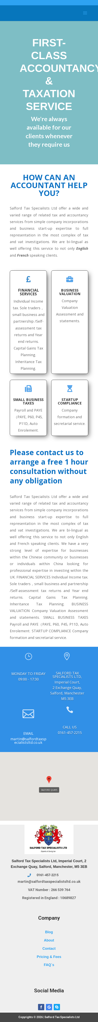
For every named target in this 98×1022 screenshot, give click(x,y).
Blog (49, 932)
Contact (49, 949)
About (49, 940)
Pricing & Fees (49, 957)
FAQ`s (49, 965)
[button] (49, 780)
